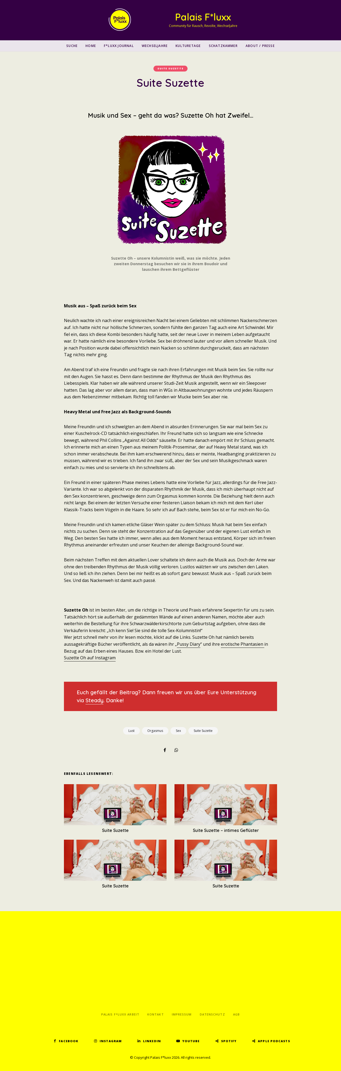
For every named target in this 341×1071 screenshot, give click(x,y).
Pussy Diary (188, 644)
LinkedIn (152, 1041)
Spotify (229, 1041)
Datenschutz (212, 1014)
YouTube (191, 1041)
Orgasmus (155, 730)
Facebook (68, 1041)
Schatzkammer (223, 45)
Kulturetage (188, 45)
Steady (94, 700)
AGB (236, 1014)
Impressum (182, 1014)
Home (91, 45)
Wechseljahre (155, 45)
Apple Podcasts (274, 1041)
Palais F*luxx (203, 17)
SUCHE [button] (72, 45)
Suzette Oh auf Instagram (90, 658)
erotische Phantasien (242, 644)
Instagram (111, 1041)
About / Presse (260, 45)
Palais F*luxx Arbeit (120, 1014)
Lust (131, 730)
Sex (178, 730)
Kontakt (155, 1014)
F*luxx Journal (119, 45)
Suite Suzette (170, 68)
